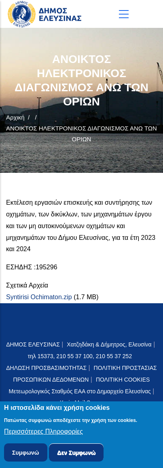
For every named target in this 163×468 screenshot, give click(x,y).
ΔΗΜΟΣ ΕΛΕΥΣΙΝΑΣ (33, 344)
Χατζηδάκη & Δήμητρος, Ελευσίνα (109, 344)
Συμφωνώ (25, 454)
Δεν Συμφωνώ (76, 454)
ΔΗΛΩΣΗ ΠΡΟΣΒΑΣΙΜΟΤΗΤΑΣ (46, 368)
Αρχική (15, 117)
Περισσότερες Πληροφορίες (43, 432)
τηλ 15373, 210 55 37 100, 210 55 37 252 (80, 356)
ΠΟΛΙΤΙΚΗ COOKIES (123, 379)
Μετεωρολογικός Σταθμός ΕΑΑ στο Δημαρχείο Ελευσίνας (80, 391)
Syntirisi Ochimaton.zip (39, 297)
